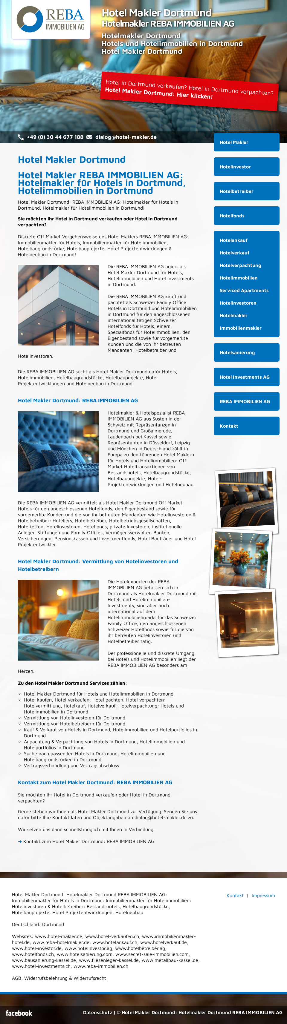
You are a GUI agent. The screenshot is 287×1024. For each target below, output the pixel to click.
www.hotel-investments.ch (41, 966)
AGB (16, 978)
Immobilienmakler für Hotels (49, 242)
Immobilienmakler (241, 328)
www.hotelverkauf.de (163, 942)
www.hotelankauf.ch (114, 942)
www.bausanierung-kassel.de (44, 960)
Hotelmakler (136, 202)
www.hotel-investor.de (37, 948)
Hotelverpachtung (240, 265)
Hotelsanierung (237, 352)
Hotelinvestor (235, 166)
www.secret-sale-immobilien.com (152, 954)
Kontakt (229, 426)
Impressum (263, 895)
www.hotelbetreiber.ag (140, 948)
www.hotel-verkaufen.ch (112, 936)
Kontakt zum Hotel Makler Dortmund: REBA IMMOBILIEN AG (86, 841)
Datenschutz (97, 1012)
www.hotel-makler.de (58, 936)
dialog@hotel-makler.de (126, 137)
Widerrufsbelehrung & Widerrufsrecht (65, 978)
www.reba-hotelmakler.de (61, 942)
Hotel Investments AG (245, 377)
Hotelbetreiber (90, 520)
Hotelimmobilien (239, 277)
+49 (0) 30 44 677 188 (55, 137)
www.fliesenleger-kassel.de (109, 960)
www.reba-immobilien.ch (101, 966)
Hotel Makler (122, 236)
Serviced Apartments (244, 290)
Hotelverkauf (234, 252)
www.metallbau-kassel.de (170, 960)
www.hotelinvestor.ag (88, 948)
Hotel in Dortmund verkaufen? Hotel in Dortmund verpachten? (189, 89)
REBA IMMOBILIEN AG (163, 236)
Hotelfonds (119, 326)
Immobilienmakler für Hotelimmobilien (125, 242)
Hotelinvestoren (63, 526)
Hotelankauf (234, 240)
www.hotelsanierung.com (84, 954)
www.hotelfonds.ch (33, 954)
